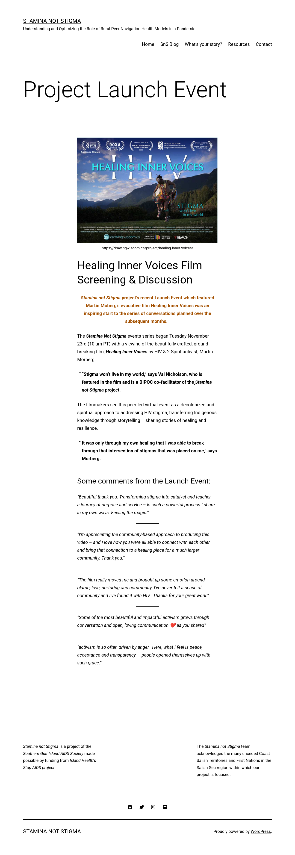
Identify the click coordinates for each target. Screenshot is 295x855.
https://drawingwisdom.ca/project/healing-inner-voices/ (147, 248)
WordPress (261, 831)
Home (148, 44)
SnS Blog (169, 44)
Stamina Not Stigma (52, 21)
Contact (264, 44)
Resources (239, 44)
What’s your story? (203, 44)
